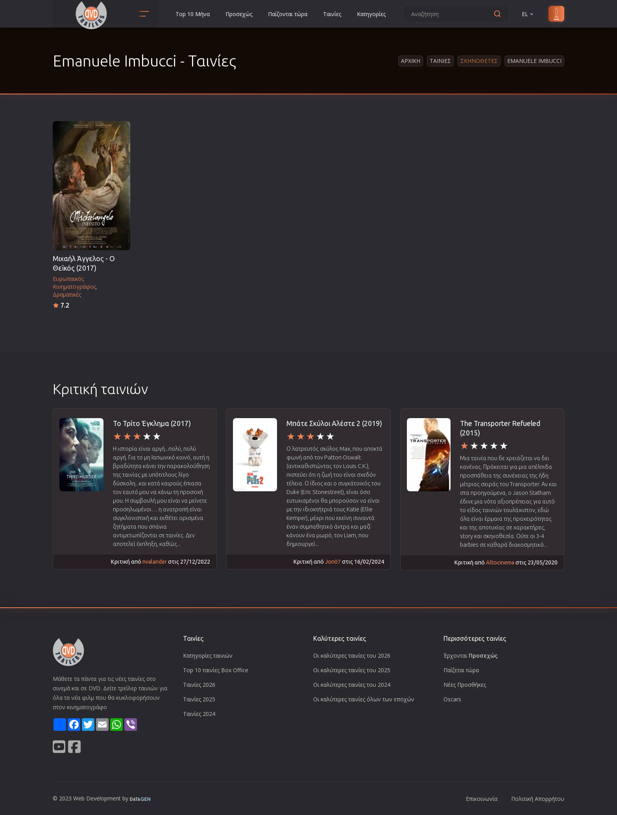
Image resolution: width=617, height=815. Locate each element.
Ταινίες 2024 (199, 713)
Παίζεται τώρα (461, 670)
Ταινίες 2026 (199, 684)
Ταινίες (332, 14)
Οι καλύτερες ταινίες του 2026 (351, 655)
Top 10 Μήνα (192, 14)
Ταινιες (440, 61)
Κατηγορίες (371, 14)
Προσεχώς (238, 14)
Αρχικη (410, 61)
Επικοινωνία (481, 798)
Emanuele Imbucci (534, 61)
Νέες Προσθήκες (464, 684)
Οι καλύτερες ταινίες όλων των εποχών (363, 699)
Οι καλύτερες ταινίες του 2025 (351, 670)
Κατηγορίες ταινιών (208, 655)
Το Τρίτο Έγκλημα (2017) (152, 423)
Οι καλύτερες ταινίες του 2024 (351, 684)
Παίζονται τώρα (287, 14)
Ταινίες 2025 (199, 699)
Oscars (452, 699)
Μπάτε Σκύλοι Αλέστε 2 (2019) (334, 423)
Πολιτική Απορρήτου (537, 798)
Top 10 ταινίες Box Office (215, 670)
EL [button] (528, 14)
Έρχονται (470, 655)
